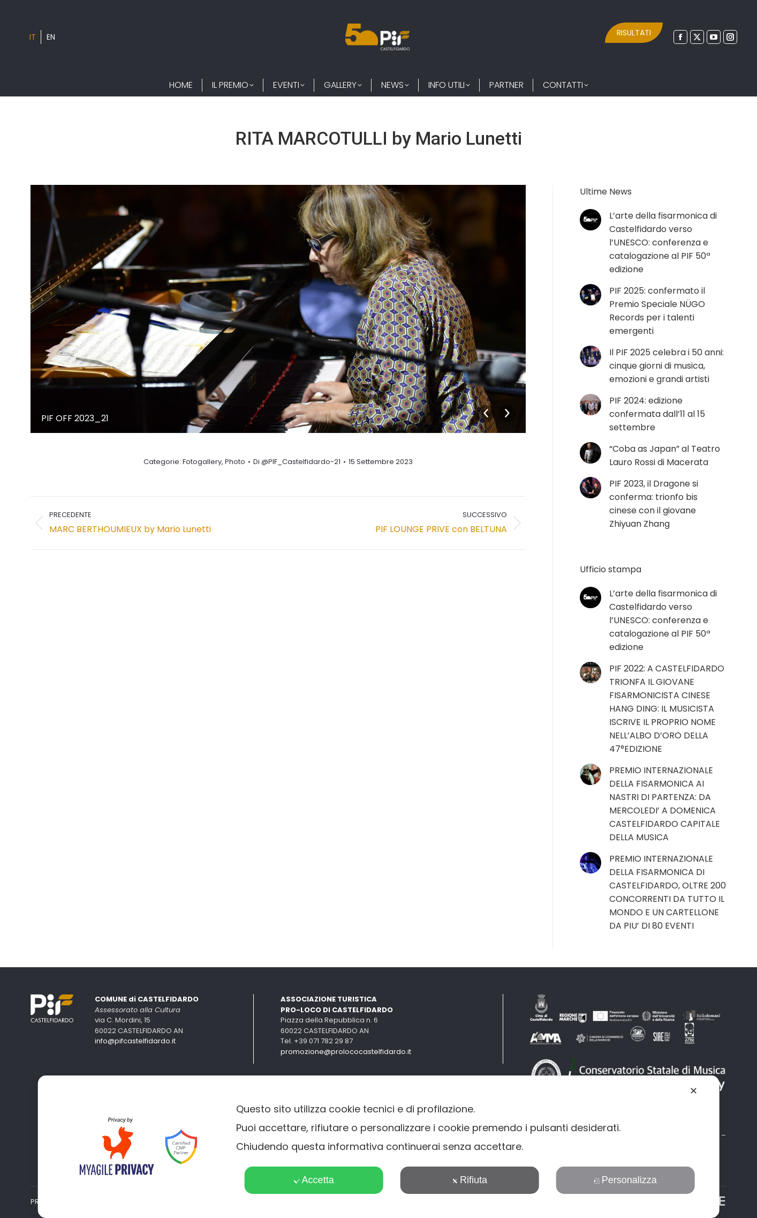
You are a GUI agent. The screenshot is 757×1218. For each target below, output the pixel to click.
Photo (235, 462)
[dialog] (379, 1146)
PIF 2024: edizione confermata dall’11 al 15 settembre (657, 414)
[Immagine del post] (590, 219)
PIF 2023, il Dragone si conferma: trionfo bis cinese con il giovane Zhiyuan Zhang (653, 503)
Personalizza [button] (625, 1180)
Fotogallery (202, 462)
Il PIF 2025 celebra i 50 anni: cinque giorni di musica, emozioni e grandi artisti (666, 365)
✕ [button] (694, 1091)
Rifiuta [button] (469, 1180)
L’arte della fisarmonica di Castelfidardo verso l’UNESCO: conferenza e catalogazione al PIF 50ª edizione (663, 242)
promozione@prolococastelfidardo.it (346, 1052)
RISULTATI (634, 32)
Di (296, 462)
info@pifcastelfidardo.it (135, 1041)
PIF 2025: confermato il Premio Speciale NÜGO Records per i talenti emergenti (657, 311)
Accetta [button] (314, 1180)
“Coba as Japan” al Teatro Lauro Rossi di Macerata (664, 455)
